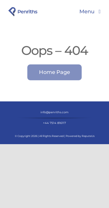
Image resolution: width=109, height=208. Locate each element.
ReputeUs (88, 150)
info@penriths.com (54, 127)
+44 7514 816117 (54, 137)
